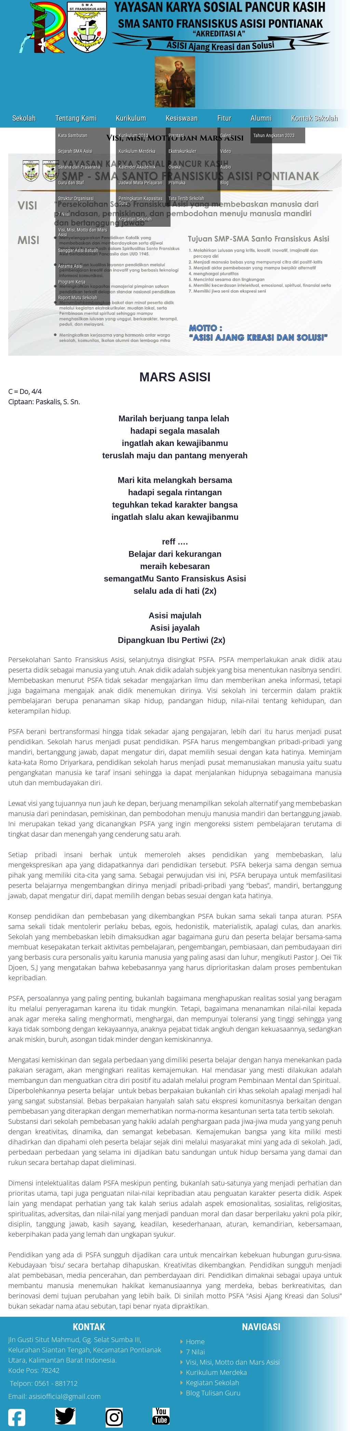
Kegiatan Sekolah (212, 1382)
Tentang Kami (76, 118)
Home (195, 1341)
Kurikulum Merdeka (216, 1372)
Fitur (224, 118)
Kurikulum (131, 118)
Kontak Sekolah (314, 118)
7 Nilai (195, 1351)
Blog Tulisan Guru (213, 1392)
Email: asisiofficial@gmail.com (54, 1396)
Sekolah (24, 118)
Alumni (261, 118)
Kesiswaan (182, 118)
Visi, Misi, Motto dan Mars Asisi (233, 1362)
